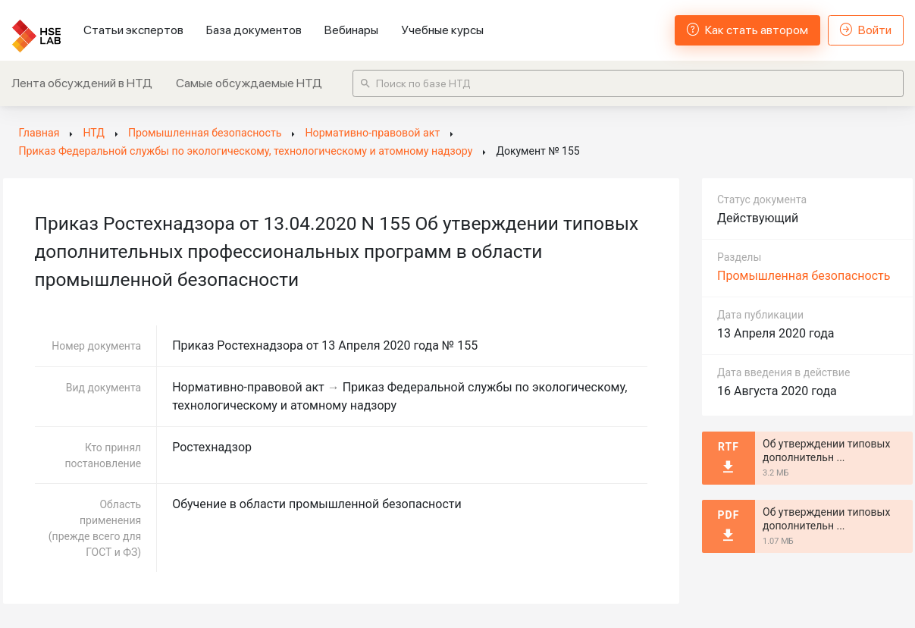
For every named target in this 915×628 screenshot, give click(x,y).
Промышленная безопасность (803, 275)
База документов (254, 30)
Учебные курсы (442, 30)
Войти (865, 30)
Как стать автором (747, 30)
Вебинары (351, 30)
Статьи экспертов (133, 30)
